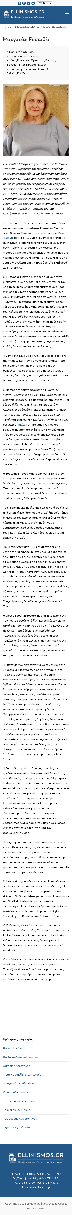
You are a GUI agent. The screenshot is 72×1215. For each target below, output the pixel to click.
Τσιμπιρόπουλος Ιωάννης (19, 1101)
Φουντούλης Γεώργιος (17, 1092)
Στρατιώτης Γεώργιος (16, 1127)
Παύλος (22, 424)
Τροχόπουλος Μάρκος (17, 1110)
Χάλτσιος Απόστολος (16, 1065)
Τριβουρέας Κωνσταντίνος (20, 1118)
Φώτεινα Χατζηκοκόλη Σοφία (22, 1074)
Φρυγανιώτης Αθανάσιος (19, 1083)
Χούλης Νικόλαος (14, 1048)
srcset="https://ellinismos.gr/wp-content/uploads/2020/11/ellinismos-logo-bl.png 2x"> (34, 14)
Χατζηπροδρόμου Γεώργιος (20, 1057)
